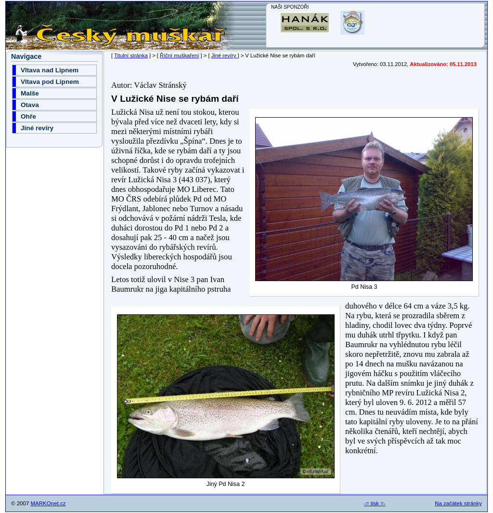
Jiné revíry (224, 55)
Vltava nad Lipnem (49, 70)
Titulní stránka (131, 55)
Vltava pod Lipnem (50, 81)
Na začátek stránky (458, 503)
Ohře (28, 116)
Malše (30, 93)
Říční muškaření (179, 55)
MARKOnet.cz (48, 503)
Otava (30, 104)
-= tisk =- (375, 503)
